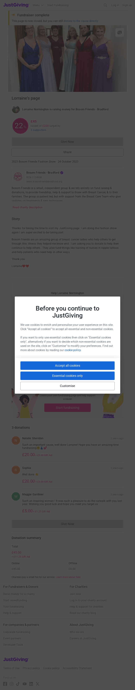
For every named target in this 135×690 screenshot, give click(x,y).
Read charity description (28, 207)
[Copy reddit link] (87, 370)
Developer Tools (13, 644)
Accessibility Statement (77, 668)
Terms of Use (11, 668)
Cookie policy (51, 668)
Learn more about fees (68, 577)
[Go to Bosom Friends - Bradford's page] (18, 177)
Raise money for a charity (19, 594)
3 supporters (38, 130)
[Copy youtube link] (34, 370)
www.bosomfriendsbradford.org (44, 181)
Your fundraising (13, 606)
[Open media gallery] (67, 58)
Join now (75, 594)
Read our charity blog (83, 613)
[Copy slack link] (47, 370)
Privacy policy (31, 668)
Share (67, 152)
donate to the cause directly (81, 21)
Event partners (12, 638)
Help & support (12, 613)
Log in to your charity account (88, 600)
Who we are (77, 632)
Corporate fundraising (16, 632)
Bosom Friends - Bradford (44, 172)
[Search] (105, 5)
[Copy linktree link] (73, 370)
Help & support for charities (86, 606)
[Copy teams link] (60, 370)
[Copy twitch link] (100, 370)
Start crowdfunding (15, 600)
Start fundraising (67, 407)
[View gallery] (119, 32)
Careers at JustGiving (83, 638)
